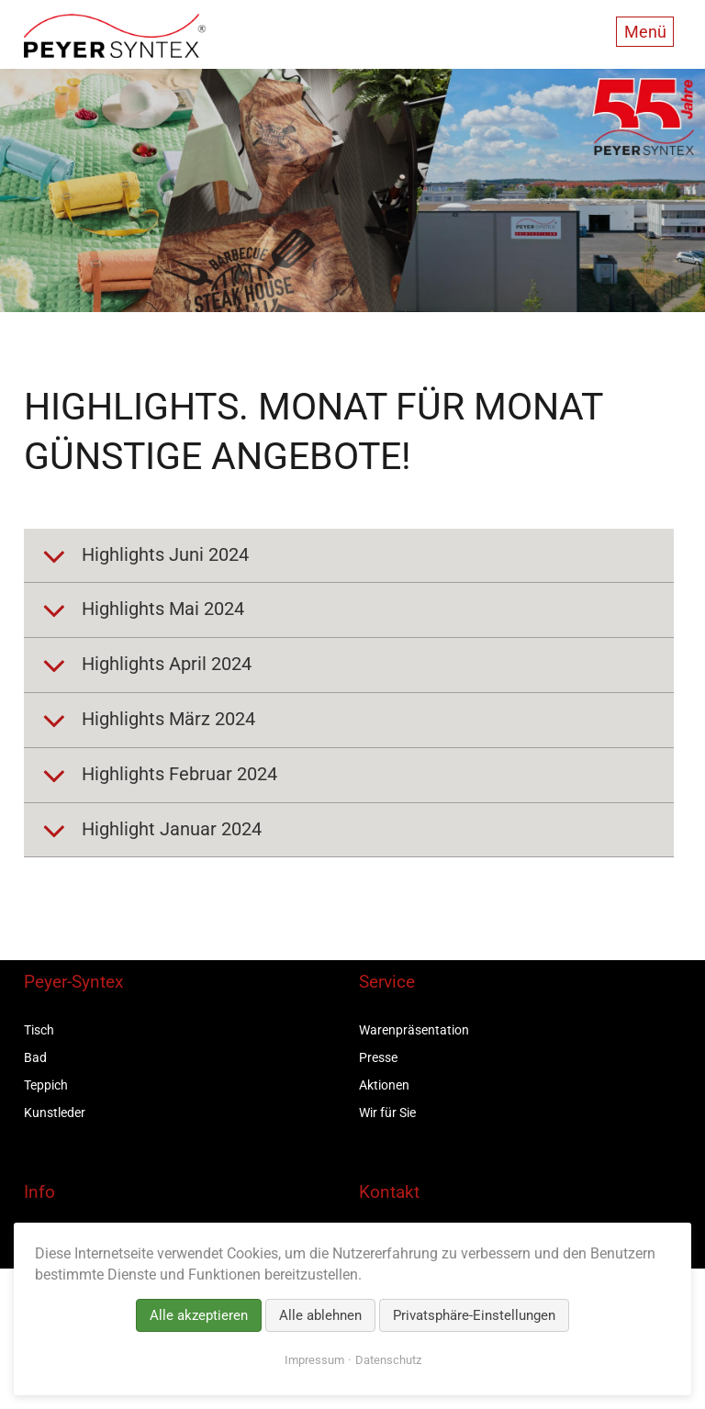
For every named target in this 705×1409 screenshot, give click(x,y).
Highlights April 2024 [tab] (164, 664)
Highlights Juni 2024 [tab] (163, 554)
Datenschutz (388, 1360)
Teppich (46, 1085)
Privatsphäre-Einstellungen (474, 1315)
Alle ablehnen (320, 1315)
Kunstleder (54, 1112)
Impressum (314, 1360)
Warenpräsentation (414, 1030)
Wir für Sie (387, 1112)
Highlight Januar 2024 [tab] (169, 829)
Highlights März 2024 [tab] (166, 719)
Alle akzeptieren (199, 1315)
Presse (378, 1057)
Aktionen (384, 1085)
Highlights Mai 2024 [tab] (160, 609)
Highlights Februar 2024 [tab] (177, 774)
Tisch (39, 1030)
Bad (35, 1057)
